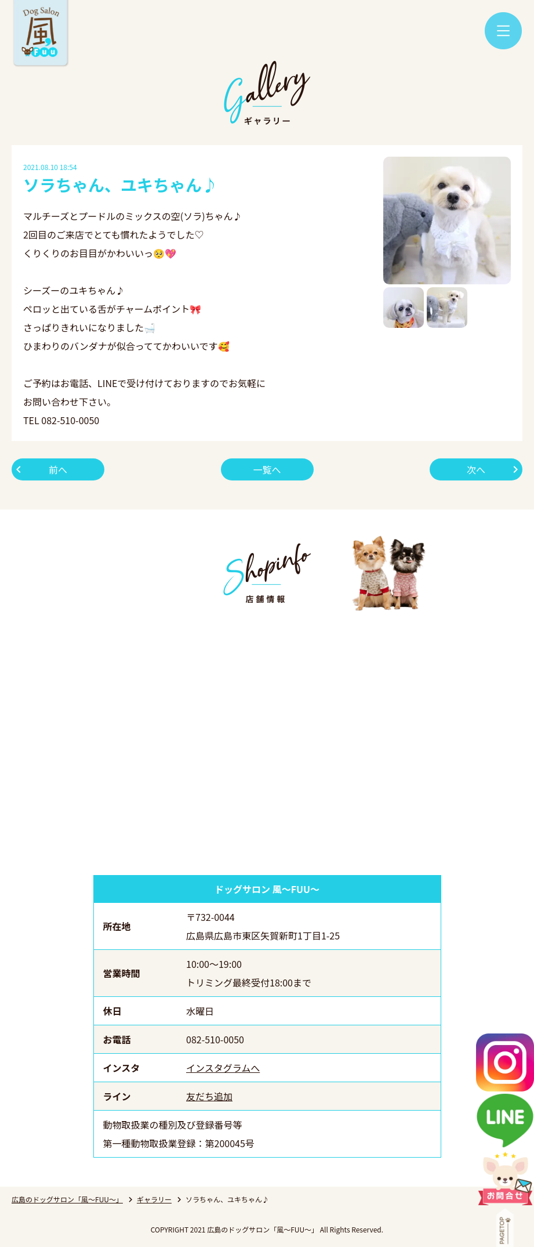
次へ (476, 469)
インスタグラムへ (223, 1068)
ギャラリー (154, 1199)
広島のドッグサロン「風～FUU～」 (67, 1199)
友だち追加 (209, 1096)
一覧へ (267, 469)
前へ (58, 469)
